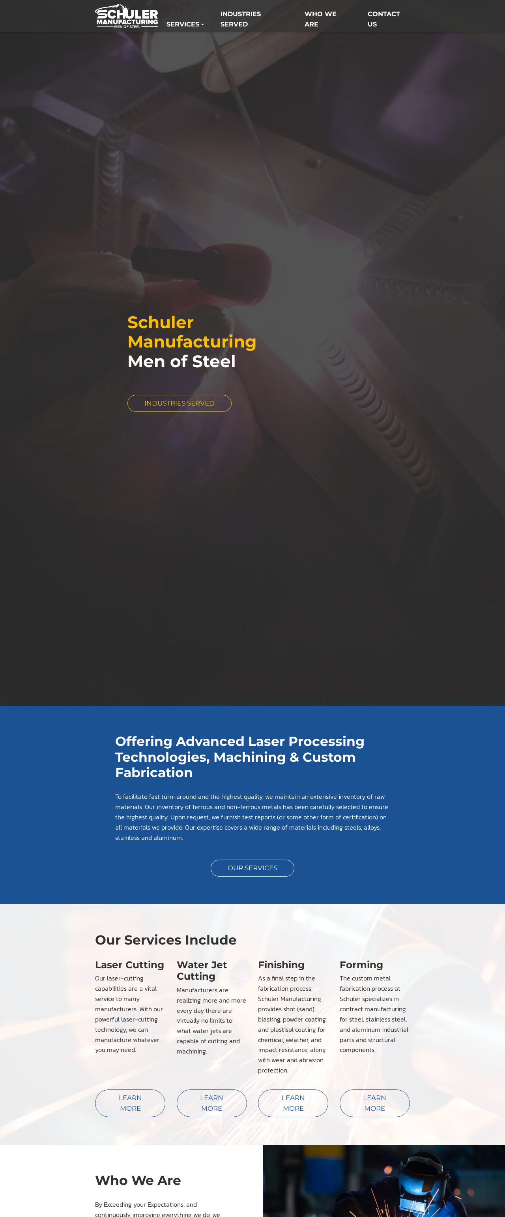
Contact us (384, 20)
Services (185, 25)
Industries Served (241, 20)
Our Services (252, 867)
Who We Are (321, 20)
